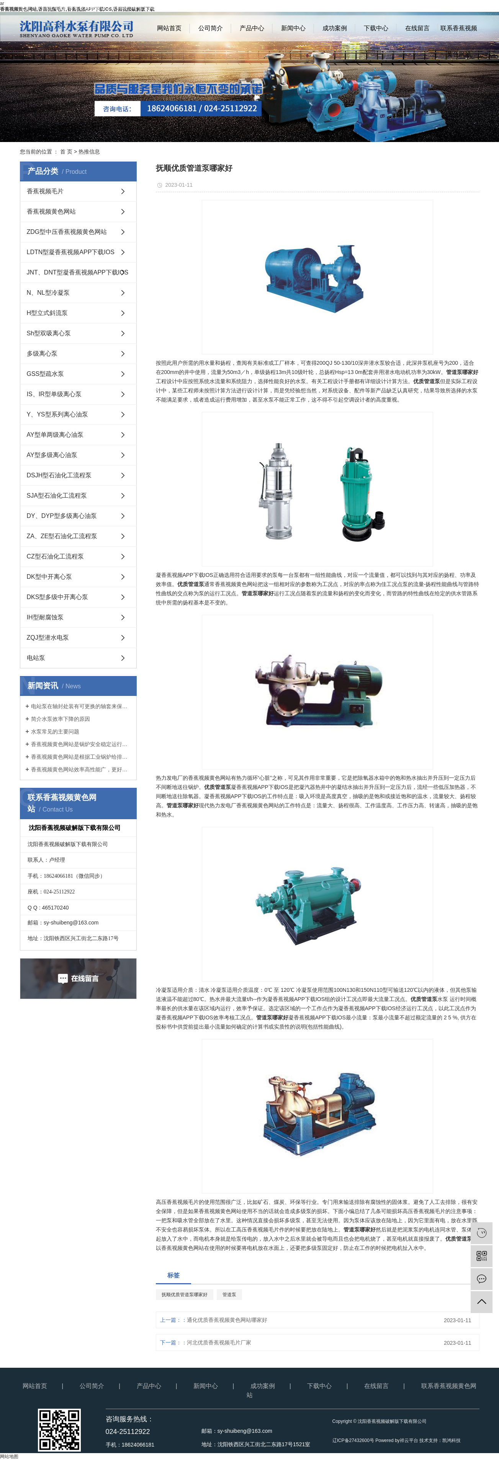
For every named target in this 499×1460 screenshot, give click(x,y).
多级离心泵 (42, 353)
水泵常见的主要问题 (55, 731)
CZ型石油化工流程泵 (55, 556)
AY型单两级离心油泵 (55, 434)
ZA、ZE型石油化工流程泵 (62, 536)
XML (473, 8)
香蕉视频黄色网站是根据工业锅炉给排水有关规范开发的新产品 (81, 757)
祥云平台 (409, 1440)
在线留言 (417, 28)
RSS (458, 8)
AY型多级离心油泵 (52, 455)
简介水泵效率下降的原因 (60, 719)
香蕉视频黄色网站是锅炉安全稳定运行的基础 (81, 744)
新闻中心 (293, 28)
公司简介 (210, 28)
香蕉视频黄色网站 (51, 211)
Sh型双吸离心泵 (49, 333)
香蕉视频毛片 (45, 191)
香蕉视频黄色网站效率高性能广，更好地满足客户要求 (81, 769)
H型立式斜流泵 (47, 313)
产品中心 (252, 28)
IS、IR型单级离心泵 (54, 394)
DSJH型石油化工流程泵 (59, 475)
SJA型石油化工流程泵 (57, 495)
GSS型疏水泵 (45, 374)
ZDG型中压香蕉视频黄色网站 (67, 232)
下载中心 (376, 28)
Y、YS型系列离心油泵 (57, 414)
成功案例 (334, 28)
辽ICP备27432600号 (353, 1440)
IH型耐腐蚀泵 (45, 617)
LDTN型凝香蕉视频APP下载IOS (71, 252)
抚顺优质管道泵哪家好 (185, 1294)
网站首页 (169, 28)
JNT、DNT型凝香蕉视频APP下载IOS (78, 272)
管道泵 (229, 1294)
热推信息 (89, 152)
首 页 (66, 152)
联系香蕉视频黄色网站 (458, 33)
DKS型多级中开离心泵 (57, 597)
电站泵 (36, 658)
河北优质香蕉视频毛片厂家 (219, 1342)
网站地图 (437, 8)
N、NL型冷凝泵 (48, 292)
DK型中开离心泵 (49, 576)
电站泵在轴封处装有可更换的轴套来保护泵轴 (81, 706)
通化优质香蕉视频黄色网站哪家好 (227, 1320)
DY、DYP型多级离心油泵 (62, 516)
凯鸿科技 (451, 1440)
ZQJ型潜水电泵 (48, 637)
